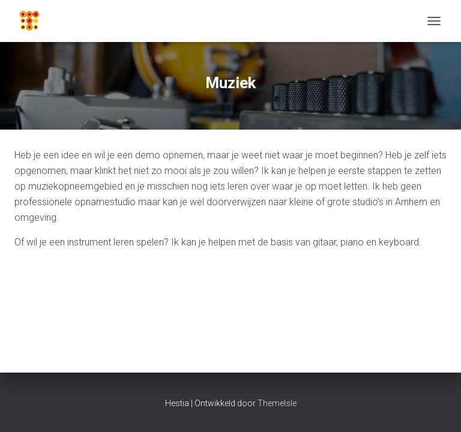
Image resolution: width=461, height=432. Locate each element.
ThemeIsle (277, 403)
